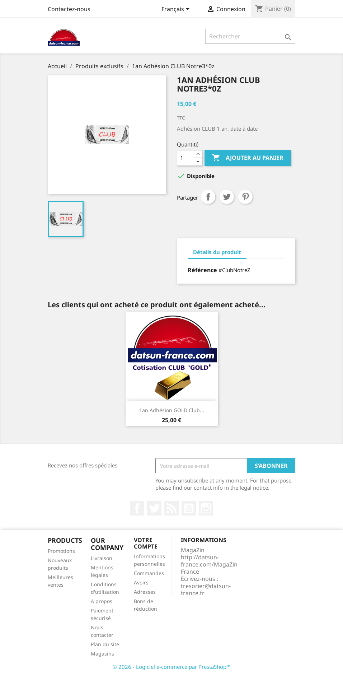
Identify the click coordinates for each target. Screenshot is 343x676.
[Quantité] (185, 158)
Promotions (61, 550)
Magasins (102, 653)
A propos (101, 601)
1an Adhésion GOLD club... (171, 410)
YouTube (189, 508)
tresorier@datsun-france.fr (206, 589)
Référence (202, 270)
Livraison (101, 558)
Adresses (145, 591)
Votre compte (146, 543)
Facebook (137, 508)
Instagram (206, 508)
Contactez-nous (69, 9)
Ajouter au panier (247, 158)
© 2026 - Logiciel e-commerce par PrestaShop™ (172, 666)
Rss (171, 508)
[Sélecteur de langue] (176, 9)
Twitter (154, 508)
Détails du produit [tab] (217, 252)
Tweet (227, 197)
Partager (208, 197)
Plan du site (105, 644)
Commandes (149, 573)
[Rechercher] (250, 36)
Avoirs (141, 582)
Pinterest (245, 197)
